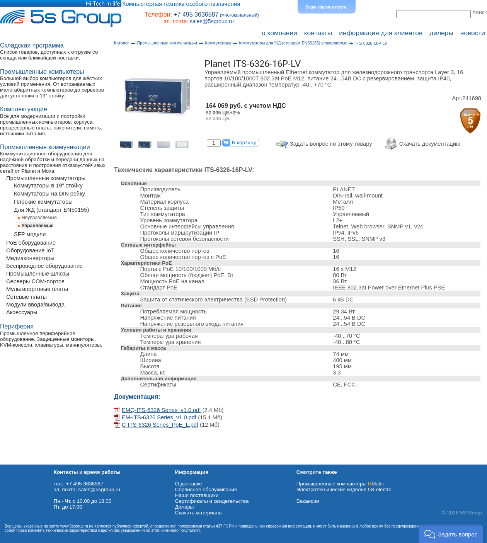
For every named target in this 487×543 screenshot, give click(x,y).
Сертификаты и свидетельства (212, 501)
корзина (326, 7)
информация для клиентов (380, 33)
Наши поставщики (196, 495)
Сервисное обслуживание (206, 489)
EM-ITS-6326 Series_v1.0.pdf (159, 417)
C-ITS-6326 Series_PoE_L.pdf (160, 425)
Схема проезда (18, 462)
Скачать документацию (429, 144)
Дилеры (184, 507)
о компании (279, 33)
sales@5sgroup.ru (212, 21)
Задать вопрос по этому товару (331, 144)
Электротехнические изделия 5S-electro (344, 489)
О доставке (188, 484)
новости (472, 33)
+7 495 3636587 (196, 14)
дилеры (441, 33)
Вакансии (307, 501)
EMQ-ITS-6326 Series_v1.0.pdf (161, 410)
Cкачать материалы (199, 513)
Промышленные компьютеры (340, 484)
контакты (318, 33)
